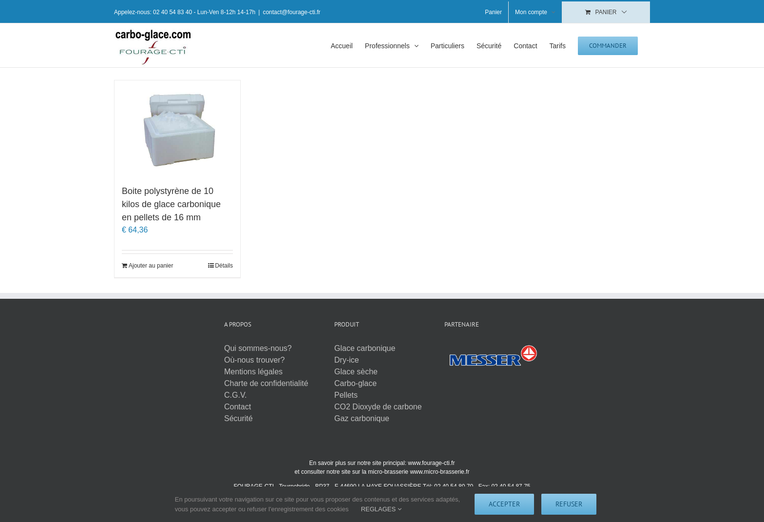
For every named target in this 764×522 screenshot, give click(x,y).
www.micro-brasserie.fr (439, 471)
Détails (224, 265)
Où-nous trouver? (254, 360)
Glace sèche (356, 371)
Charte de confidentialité (266, 383)
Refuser (568, 504)
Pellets (346, 395)
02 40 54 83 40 (172, 12)
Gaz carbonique (361, 418)
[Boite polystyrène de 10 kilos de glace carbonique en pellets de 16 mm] (177, 127)
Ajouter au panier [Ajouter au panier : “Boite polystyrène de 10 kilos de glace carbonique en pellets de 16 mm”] (151, 265)
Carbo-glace (355, 383)
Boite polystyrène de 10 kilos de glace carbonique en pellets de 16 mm (171, 204)
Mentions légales (253, 371)
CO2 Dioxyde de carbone (378, 407)
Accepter (504, 504)
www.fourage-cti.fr (431, 463)
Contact (237, 407)
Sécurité (238, 418)
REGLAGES (381, 509)
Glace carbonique (364, 348)
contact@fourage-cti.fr (291, 12)
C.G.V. (235, 395)
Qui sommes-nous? (258, 348)
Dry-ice (346, 360)
